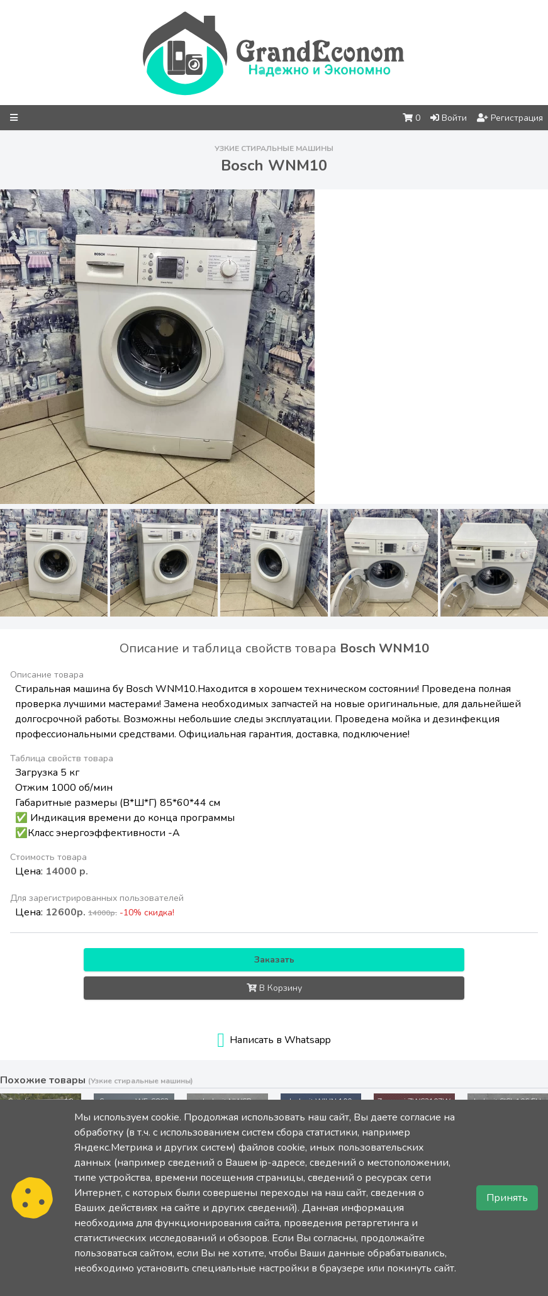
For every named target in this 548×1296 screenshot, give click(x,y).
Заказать (274, 960)
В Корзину (274, 988)
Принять (507, 1198)
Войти (448, 118)
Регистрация (510, 118)
